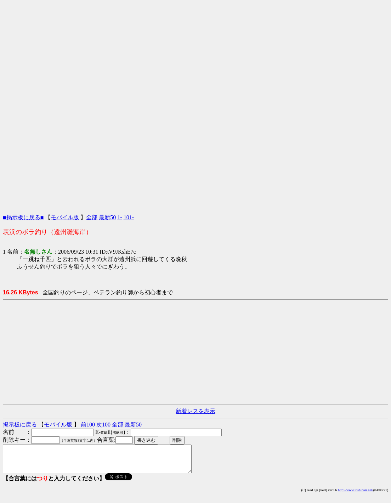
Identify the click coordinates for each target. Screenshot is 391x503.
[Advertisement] (195, 52)
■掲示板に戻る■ (23, 217)
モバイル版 (65, 217)
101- (129, 217)
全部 (91, 217)
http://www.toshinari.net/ (355, 495)
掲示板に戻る (20, 425)
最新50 (107, 217)
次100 (103, 425)
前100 (88, 425)
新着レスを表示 (195, 411)
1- (119, 217)
